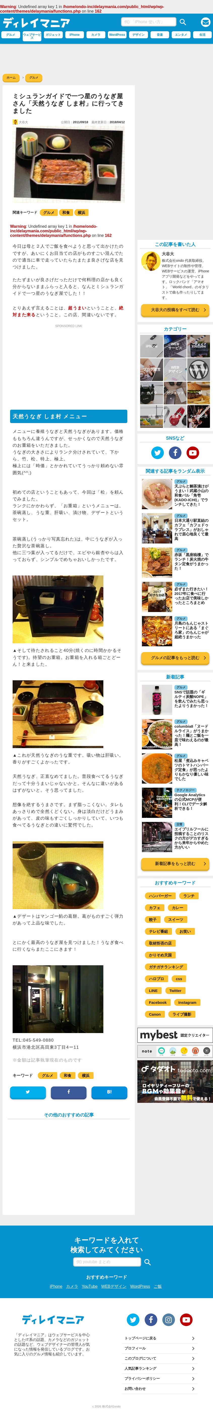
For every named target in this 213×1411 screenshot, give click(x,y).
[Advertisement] (106, 57)
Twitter (175, 990)
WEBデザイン (114, 1286)
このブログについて (140, 1358)
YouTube (90, 1286)
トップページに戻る (140, 1338)
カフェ (154, 908)
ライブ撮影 (181, 1014)
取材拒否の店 (160, 943)
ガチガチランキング (166, 967)
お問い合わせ (135, 1389)
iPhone (56, 1286)
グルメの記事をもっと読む (175, 658)
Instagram (187, 1002)
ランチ (189, 896)
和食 (66, 212)
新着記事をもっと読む (175, 863)
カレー (177, 908)
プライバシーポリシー (142, 1378)
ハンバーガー (160, 896)
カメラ (72, 1286)
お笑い (185, 931)
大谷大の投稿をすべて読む (175, 310)
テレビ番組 (158, 931)
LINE (153, 990)
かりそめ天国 (160, 955)
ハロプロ (156, 979)
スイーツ (175, 919)
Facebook (158, 1002)
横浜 (81, 212)
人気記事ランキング (140, 1368)
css (179, 979)
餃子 (153, 919)
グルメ (48, 212)
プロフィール (135, 1348)
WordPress (140, 1286)
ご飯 (158, 1286)
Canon (155, 1014)
